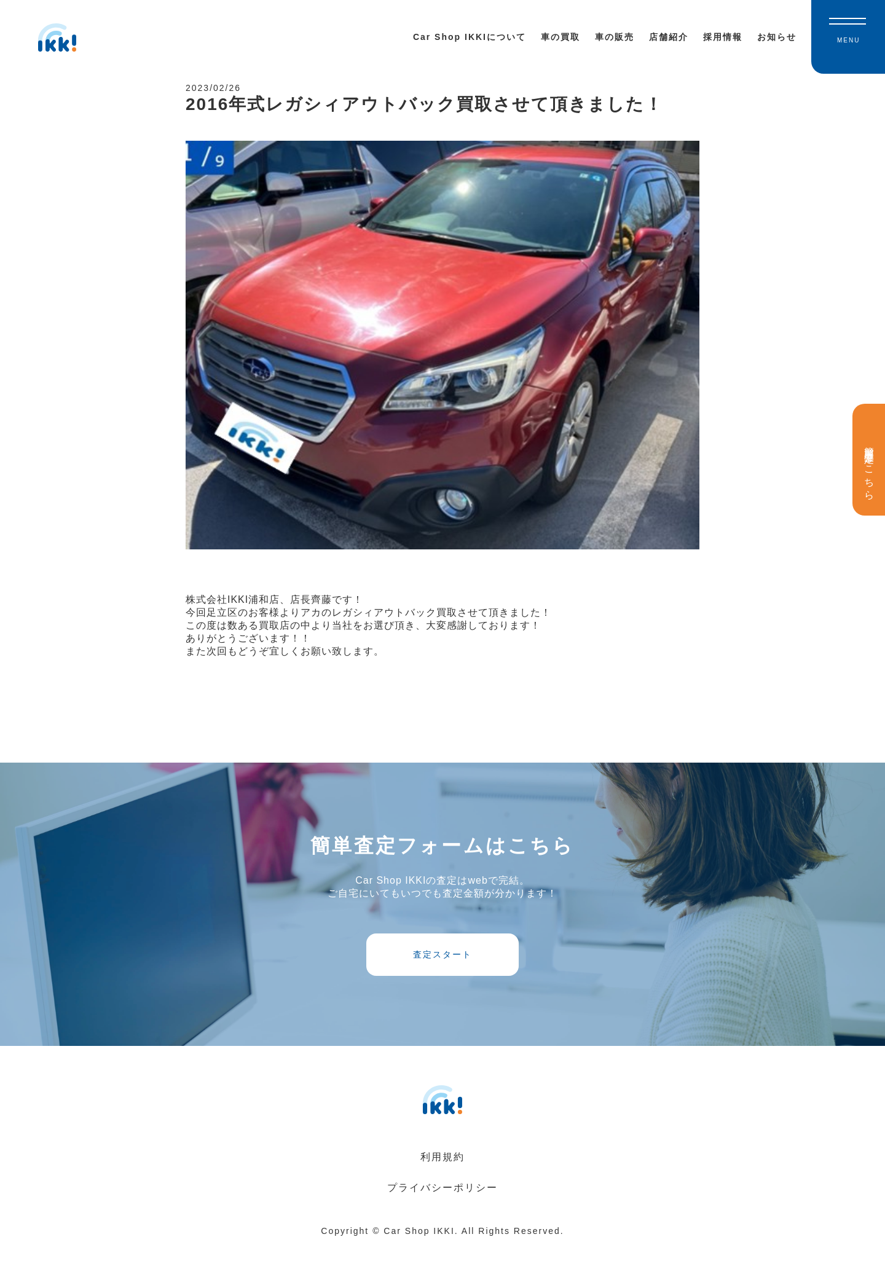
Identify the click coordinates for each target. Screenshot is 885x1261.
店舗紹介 (668, 37)
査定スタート (442, 965)
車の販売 (614, 37)
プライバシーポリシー (442, 1203)
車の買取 (560, 37)
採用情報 (722, 37)
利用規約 (442, 1172)
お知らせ (776, 37)
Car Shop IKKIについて (469, 37)
